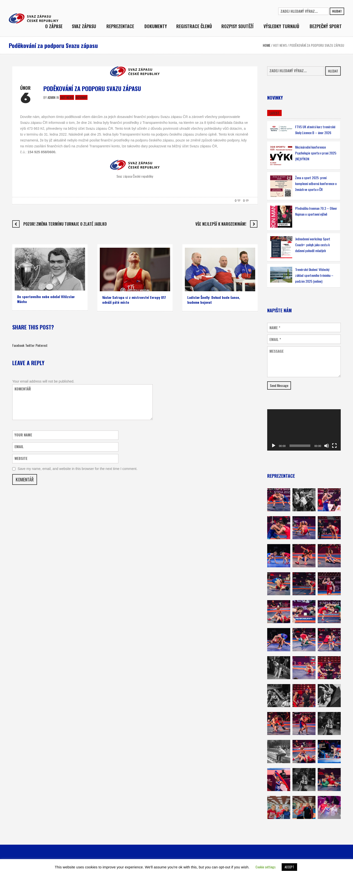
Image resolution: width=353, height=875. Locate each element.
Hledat (337, 11)
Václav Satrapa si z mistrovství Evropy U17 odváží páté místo (134, 300)
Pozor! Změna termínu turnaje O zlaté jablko (65, 224)
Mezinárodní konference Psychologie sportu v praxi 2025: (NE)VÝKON (316, 152)
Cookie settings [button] (265, 866)
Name (274, 327)
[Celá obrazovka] (334, 445)
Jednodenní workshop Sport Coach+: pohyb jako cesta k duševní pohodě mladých (312, 244)
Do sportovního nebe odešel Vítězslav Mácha (46, 299)
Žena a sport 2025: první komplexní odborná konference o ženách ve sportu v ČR (316, 183)
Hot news (280, 45)
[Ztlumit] (326, 445)
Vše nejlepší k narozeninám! (220, 224)
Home (266, 45)
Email (275, 339)
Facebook (18, 345)
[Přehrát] (273, 445)
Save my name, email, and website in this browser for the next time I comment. (78, 469)
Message (276, 351)
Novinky (81, 97)
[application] (304, 430)
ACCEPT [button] (289, 866)
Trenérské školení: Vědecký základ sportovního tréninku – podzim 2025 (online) (314, 275)
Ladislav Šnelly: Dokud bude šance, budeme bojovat (213, 300)
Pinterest (42, 345)
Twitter (30, 345)
